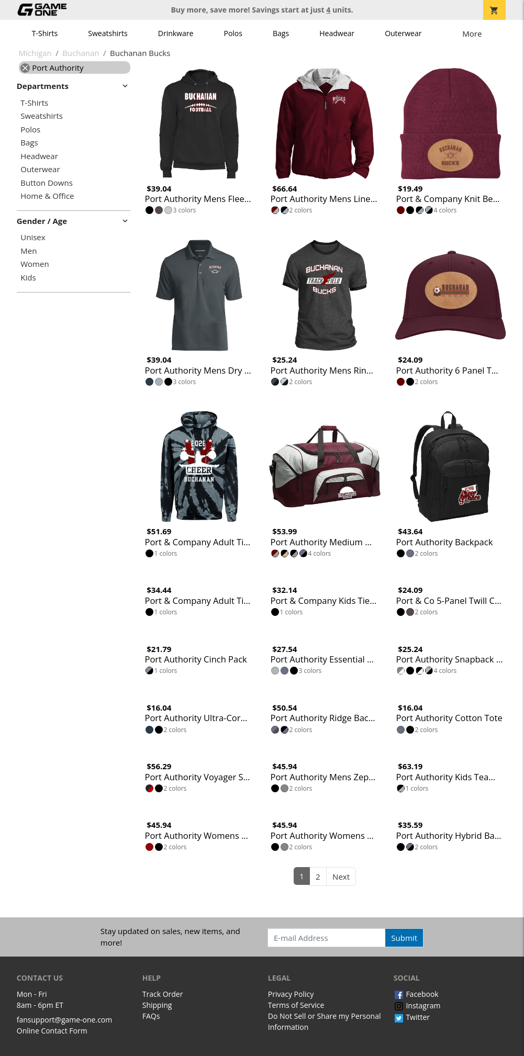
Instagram (417, 1005)
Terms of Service (296, 1005)
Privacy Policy (291, 994)
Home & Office (47, 196)
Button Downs (46, 182)
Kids (28, 277)
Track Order (162, 994)
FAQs (151, 1016)
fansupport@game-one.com (65, 1020)
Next (341, 876)
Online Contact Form (52, 1031)
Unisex (32, 237)
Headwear (336, 33)
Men (28, 250)
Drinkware (176, 33)
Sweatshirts (107, 33)
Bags (281, 33)
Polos (233, 33)
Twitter (412, 1017)
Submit (404, 938)
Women (34, 264)
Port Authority (51, 67)
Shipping (157, 1005)
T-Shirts (45, 33)
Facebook (416, 994)
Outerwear (403, 33)
